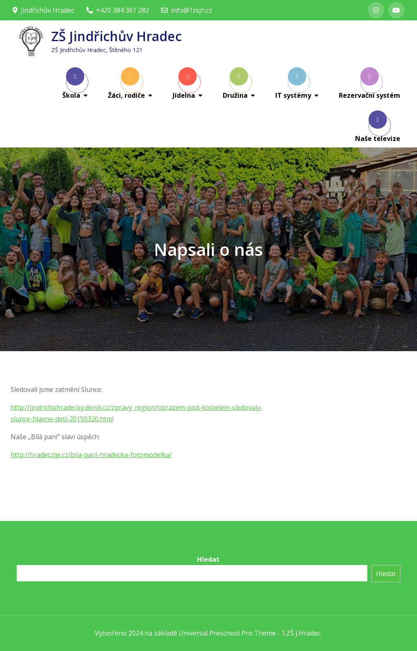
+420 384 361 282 (117, 10)
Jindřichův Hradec (43, 10)
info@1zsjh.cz (186, 10)
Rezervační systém (369, 83)
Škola (73, 83)
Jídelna (185, 83)
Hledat (208, 559)
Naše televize (377, 126)
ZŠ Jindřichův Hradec (116, 36)
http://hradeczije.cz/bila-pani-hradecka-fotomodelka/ (91, 454)
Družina (235, 83)
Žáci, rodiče (126, 83)
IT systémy (293, 83)
